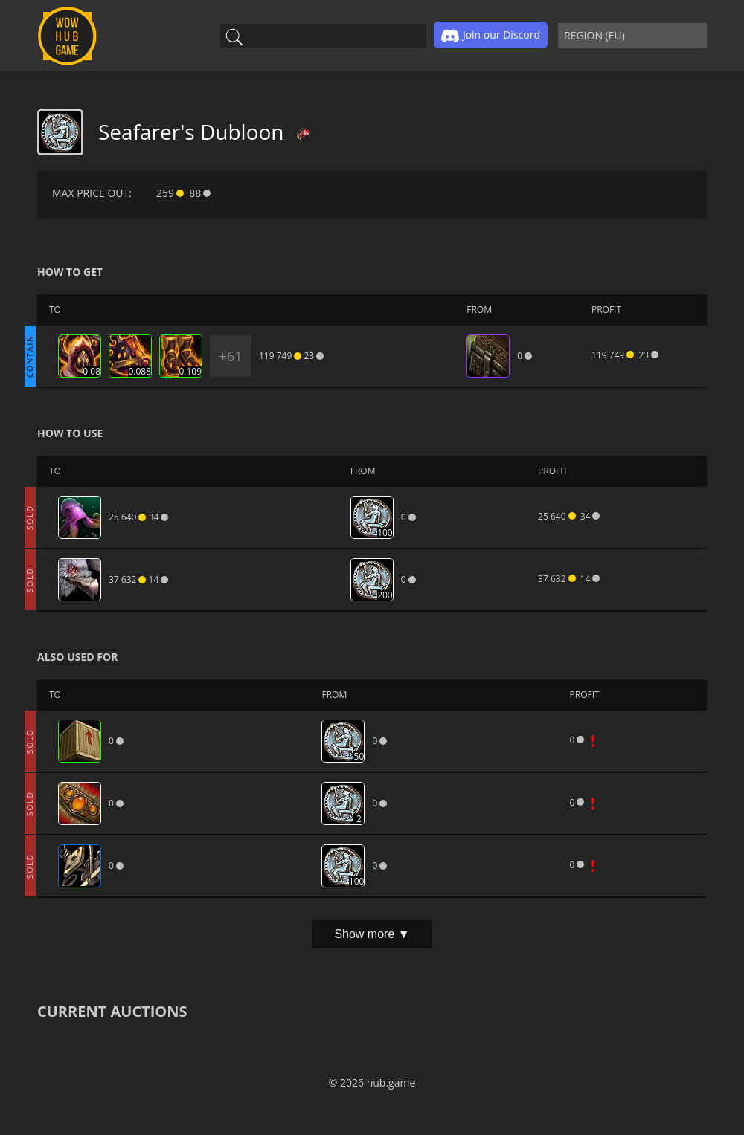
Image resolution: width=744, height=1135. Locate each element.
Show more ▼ (371, 934)
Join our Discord (490, 36)
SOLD (30, 517)
